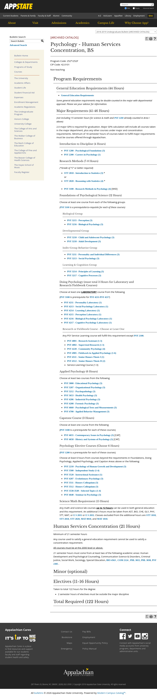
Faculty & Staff (44, 15)
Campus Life (106, 22)
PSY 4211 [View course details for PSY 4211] (94, 297)
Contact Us (66, 631)
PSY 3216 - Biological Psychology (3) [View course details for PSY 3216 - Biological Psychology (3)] (85, 224)
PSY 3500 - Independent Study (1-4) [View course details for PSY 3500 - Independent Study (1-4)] (81, 470)
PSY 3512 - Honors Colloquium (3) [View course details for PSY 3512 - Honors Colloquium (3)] (81, 486)
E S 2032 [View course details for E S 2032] (90, 515)
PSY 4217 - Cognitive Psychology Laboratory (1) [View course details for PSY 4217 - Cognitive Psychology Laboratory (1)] (88, 322)
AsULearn (107, 15)
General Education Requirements (77, 95)
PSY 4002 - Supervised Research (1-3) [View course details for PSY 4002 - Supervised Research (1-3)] (85, 345)
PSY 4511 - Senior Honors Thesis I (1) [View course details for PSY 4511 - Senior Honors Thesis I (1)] (85, 357)
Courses (18, 71)
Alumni (56, 15)
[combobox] (126, 31)
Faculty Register (21, 172)
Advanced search (148, 8)
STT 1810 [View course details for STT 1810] (151, 515)
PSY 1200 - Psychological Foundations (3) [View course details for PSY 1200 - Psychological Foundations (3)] (84, 150)
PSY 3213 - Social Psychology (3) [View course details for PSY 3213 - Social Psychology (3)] (83, 258)
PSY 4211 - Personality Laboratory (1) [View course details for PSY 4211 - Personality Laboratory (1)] (83, 302)
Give (151, 15)
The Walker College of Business (24, 137)
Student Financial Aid (24, 92)
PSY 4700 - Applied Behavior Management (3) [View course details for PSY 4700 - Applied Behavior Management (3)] (86, 411)
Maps (69, 643)
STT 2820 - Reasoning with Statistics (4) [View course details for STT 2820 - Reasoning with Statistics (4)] (83, 181)
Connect (125, 630)
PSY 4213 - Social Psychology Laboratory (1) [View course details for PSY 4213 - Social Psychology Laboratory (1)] (86, 306)
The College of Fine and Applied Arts (25, 151)
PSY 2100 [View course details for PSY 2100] (139, 335)
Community (67, 15)
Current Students (10, 15)
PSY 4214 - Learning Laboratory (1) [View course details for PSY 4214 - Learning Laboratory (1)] (82, 310)
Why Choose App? (136, 22)
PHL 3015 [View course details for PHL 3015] (135, 560)
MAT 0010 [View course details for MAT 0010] (86, 519)
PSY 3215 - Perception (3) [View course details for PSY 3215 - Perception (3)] (79, 220)
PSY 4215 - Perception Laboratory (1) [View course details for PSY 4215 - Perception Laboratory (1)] (82, 314)
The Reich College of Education (24, 144)
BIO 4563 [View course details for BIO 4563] (111, 560)
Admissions (58, 22)
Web (127, 8)
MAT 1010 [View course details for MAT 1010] (102, 519)
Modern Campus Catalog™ (111, 692)
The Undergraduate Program (23, 112)
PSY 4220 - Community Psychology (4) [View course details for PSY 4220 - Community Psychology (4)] (86, 349)
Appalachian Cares (18, 630)
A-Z (99, 15)
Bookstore (67, 637)
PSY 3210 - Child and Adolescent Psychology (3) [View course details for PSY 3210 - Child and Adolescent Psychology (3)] (90, 237)
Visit (35, 22)
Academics (82, 22)
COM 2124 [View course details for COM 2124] (123, 560)
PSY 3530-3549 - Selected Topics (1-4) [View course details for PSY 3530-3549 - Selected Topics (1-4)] (82, 491)
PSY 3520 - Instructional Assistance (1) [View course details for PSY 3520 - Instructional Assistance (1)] (83, 474)
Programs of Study (23, 67)
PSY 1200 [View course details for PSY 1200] (118, 118)
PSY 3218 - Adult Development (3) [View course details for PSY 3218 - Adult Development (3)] (84, 241)
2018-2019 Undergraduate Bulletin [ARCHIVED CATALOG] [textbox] (122, 31)
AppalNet (118, 15)
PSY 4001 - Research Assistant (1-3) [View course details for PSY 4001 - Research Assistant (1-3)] (84, 341)
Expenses (18, 97)
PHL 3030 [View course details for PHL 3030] (146, 560)
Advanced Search (18, 45)
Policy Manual (89, 648)
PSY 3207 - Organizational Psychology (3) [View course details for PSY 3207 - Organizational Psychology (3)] (84, 387)
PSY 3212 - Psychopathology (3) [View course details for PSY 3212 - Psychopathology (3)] (79, 391)
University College (22, 123)
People (136, 8)
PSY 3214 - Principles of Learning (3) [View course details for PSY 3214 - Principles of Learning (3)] (85, 271)
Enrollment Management (26, 102)
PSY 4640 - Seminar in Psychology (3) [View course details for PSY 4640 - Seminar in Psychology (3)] (82, 495)
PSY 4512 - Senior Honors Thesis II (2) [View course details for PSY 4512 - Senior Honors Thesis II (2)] (86, 361)
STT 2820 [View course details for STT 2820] (75, 519)
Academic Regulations (24, 106)
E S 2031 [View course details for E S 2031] (77, 515)
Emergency (66, 648)
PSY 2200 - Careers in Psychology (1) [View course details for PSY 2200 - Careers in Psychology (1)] (82, 154)
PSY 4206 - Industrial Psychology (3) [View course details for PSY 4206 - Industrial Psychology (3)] (82, 399)
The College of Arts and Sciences (25, 129)
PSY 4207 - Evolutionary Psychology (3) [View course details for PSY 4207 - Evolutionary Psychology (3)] (83, 478)
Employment (139, 15)
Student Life (20, 87)
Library (128, 15)
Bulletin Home (21, 55)
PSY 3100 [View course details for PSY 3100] (64, 207)
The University (21, 78)
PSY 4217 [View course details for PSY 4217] (104, 297)
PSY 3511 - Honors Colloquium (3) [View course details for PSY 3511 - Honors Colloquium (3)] (81, 482)
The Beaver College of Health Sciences (24, 159)
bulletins (38, 692)
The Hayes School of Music (24, 166)
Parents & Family (28, 15)
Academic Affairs (22, 83)
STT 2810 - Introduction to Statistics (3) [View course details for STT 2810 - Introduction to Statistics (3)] (83, 173)
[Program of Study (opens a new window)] (147, 38)
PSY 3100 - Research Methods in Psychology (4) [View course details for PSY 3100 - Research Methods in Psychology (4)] (87, 189)
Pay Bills (86, 631)
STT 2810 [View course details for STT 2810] (64, 519)
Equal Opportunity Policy (95, 643)
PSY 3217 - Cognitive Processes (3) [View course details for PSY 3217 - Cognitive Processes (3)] (84, 275)
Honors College (21, 119)
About (12, 22)
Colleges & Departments (26, 62)
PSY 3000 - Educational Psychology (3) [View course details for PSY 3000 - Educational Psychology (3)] (83, 383)
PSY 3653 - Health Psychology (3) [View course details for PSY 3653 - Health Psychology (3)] (80, 395)
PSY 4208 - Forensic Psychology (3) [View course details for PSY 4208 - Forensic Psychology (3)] (81, 403)
